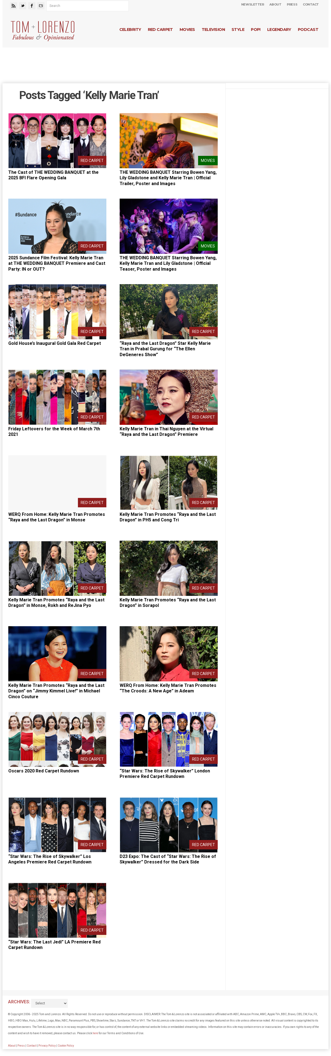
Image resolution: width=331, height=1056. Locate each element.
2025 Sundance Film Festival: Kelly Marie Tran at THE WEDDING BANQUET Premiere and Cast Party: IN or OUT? (56, 263)
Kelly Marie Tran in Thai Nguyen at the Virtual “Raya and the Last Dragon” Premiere (166, 431)
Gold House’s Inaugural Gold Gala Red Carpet (54, 343)
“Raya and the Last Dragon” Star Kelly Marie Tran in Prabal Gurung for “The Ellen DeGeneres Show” (165, 349)
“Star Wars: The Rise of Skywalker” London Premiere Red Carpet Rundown (165, 773)
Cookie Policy (66, 1045)
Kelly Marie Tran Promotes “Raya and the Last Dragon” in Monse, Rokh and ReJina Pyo (56, 602)
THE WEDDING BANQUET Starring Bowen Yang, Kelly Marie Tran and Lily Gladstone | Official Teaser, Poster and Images (168, 263)
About (275, 4)
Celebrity (130, 29)
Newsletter (252, 4)
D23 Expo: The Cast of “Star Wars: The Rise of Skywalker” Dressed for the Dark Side (168, 859)
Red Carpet (160, 29)
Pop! (256, 29)
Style (238, 29)
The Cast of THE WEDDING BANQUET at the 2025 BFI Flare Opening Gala (53, 175)
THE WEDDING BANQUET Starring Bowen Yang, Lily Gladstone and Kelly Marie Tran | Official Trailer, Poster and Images (168, 178)
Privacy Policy (47, 1045)
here (95, 1033)
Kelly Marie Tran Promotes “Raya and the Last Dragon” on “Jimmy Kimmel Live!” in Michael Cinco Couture (56, 691)
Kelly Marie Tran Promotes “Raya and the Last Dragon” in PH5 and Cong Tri (168, 517)
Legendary (279, 29)
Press (292, 4)
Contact (311, 4)
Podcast (308, 29)
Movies (187, 29)
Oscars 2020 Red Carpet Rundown (43, 771)
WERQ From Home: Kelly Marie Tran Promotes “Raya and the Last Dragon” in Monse (56, 517)
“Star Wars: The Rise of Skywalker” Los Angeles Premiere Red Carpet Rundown (49, 859)
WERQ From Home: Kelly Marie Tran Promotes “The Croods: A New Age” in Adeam (168, 688)
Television (213, 29)
